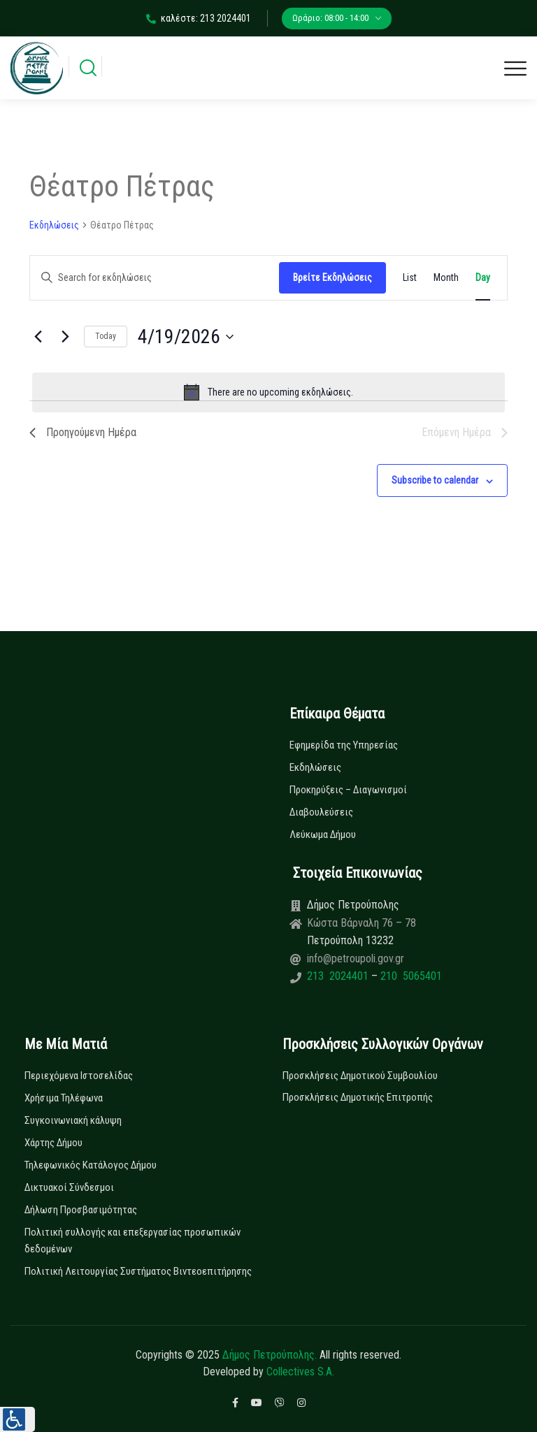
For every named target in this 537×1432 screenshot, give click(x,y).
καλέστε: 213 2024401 (198, 18)
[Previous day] (37, 336)
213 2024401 (339, 976)
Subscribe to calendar (435, 480)
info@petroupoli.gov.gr (355, 958)
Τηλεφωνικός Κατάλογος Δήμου (90, 1165)
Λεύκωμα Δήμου (322, 834)
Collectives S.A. (300, 1371)
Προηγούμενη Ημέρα (82, 432)
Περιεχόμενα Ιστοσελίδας (78, 1075)
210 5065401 (410, 976)
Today (105, 336)
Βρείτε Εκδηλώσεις (332, 277)
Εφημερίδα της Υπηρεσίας (343, 745)
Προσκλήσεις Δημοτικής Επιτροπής (357, 1097)
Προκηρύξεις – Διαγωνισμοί (348, 789)
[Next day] (65, 336)
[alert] (268, 392)
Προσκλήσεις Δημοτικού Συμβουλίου (360, 1075)
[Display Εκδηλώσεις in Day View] (482, 278)
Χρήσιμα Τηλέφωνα (63, 1098)
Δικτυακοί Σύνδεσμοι (69, 1187)
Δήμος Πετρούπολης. (269, 1354)
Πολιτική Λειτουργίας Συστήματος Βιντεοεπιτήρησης (138, 1271)
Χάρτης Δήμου (53, 1142)
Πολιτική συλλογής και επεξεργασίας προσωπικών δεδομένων (132, 1240)
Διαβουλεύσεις (321, 812)
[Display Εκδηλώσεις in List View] (410, 278)
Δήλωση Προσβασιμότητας (80, 1209)
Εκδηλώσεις (54, 225)
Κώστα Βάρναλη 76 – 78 (361, 923)
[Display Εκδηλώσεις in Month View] (446, 278)
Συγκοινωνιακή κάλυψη (73, 1120)
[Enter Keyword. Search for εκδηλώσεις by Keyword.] (154, 278)
